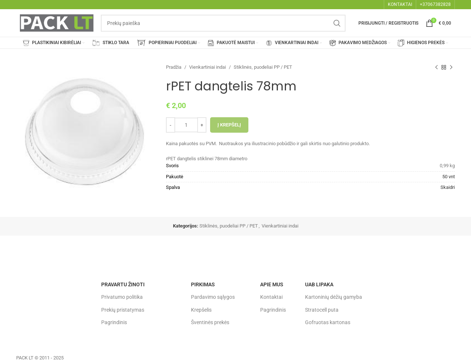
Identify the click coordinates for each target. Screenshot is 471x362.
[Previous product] (436, 67)
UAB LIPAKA (319, 284)
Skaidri (447, 187)
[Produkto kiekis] (186, 125)
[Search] (223, 23)
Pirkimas (203, 284)
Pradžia (173, 67)
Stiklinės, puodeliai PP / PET (263, 67)
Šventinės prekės (210, 322)
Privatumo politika (122, 297)
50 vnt (448, 176)
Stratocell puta (322, 310)
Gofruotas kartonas (327, 322)
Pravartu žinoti (123, 284)
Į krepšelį (229, 125)
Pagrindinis (114, 322)
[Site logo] (56, 22)
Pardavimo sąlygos (213, 297)
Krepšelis (201, 310)
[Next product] (451, 67)
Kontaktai (271, 297)
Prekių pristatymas (122, 310)
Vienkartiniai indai (207, 67)
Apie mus (271, 284)
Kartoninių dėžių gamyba (333, 297)
